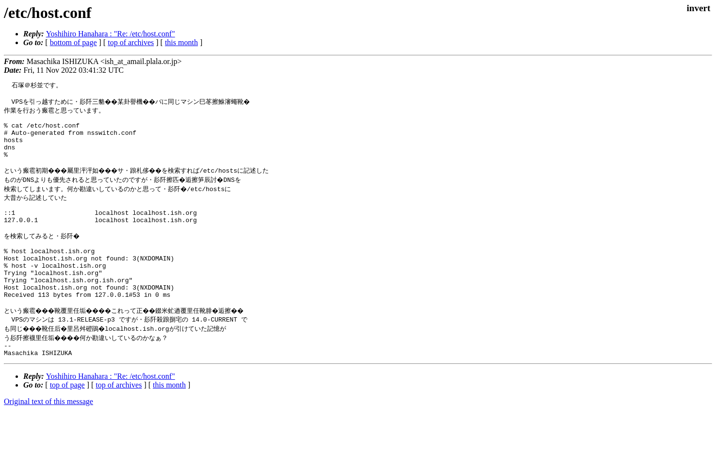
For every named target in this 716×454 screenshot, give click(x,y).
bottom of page (73, 42)
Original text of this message (48, 437)
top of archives (131, 42)
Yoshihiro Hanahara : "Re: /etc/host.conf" (110, 34)
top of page (67, 420)
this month (181, 42)
